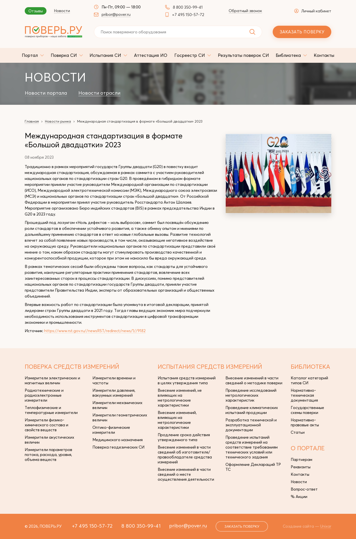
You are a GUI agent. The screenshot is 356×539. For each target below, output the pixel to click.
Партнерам (301, 459)
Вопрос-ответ (304, 489)
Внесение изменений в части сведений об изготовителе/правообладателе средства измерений (185, 454)
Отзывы (35, 10)
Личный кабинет (312, 10)
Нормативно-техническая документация (304, 395)
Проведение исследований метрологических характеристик (250, 395)
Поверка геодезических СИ (118, 447)
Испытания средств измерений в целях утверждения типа (187, 380)
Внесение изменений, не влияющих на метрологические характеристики (180, 398)
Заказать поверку (302, 31)
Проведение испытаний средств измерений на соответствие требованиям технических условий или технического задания (251, 447)
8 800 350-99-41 (188, 7)
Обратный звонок (245, 10)
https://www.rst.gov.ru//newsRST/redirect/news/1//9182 (95, 330)
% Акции (299, 496)
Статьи (298, 432)
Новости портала (46, 93)
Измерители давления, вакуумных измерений (113, 393)
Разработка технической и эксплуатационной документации (251, 424)
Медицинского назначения (117, 439)
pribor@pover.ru (116, 14)
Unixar (325, 526)
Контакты (300, 474)
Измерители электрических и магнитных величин (52, 380)
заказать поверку (241, 526)
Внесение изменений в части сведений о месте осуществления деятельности (186, 474)
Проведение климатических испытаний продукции (251, 410)
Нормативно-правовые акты (305, 422)
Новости (62, 10)
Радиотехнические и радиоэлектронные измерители (44, 395)
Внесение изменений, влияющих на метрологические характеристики (177, 420)
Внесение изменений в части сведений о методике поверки (253, 380)
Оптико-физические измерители (111, 430)
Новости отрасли (99, 93)
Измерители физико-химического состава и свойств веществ (46, 424)
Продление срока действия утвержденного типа (184, 437)
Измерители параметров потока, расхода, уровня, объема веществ (48, 454)
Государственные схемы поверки (307, 410)
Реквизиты (301, 466)
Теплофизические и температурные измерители (51, 410)
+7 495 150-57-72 (188, 14)
